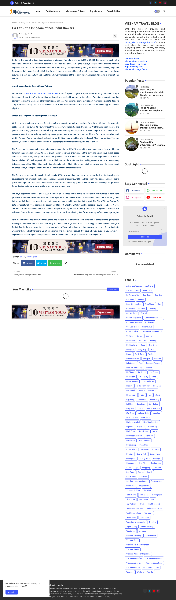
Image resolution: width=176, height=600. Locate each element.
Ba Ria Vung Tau (132, 295)
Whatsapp (56, 263)
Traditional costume (134, 508)
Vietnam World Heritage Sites (138, 554)
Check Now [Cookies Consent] (20, 586)
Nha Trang (152, 427)
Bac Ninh (130, 299)
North (154, 431)
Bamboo (141, 299)
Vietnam (142, 531)
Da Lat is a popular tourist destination (40, 93)
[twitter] (155, 2)
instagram (136, 197)
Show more (112, 289)
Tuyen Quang (131, 526)
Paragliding (131, 445)
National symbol (133, 422)
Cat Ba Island (131, 313)
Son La (141, 472)
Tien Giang (143, 499)
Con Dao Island (132, 327)
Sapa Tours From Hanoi (135, 64)
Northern (149, 436)
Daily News (131, 340)
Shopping (146, 467)
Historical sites (148, 381)
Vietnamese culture (154, 563)
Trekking (152, 522)
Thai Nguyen (156, 495)
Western (140, 572)
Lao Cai (141, 408)
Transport (148, 513)
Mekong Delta (143, 413)
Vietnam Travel (132, 58)
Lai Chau (130, 404)
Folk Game (130, 363)
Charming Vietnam (134, 322)
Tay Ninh (147, 490)
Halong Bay (143, 377)
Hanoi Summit (132, 381)
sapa (136, 467)
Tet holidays (131, 495)
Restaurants (156, 463)
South (149, 472)
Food (140, 363)
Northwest (130, 440)
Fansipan (146, 358)
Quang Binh (141, 454)
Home (37, 11)
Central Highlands (133, 318)
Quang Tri (157, 458)
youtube (157, 197)
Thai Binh (144, 495)
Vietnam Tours (132, 540)
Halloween (130, 377)
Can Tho (141, 308)
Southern (143, 476)
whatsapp (157, 190)
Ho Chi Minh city (143, 386)
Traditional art (154, 504)
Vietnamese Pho (133, 567)
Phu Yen (129, 454)
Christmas (149, 322)
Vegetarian (130, 531)
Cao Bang (152, 308)
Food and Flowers (153, 363)
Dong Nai (130, 349)
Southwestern (157, 481)
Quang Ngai (131, 458)
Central (144, 313)
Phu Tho (155, 449)
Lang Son (130, 408)
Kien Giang (154, 399)
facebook (136, 190)
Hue (149, 395)
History (129, 386)
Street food (130, 486)
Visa (157, 567)
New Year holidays (150, 422)
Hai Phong (154, 372)
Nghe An (130, 427)
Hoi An (142, 390)
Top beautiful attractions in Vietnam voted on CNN (151, 144)
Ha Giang (130, 372)
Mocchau (156, 413)
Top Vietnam (96, 11)
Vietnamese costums (153, 558)
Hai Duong (142, 372)
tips (152, 499)
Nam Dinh (145, 417)
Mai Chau (130, 413)
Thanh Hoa (130, 499)
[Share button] (66, 263)
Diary (143, 345)
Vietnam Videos (132, 549)
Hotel (142, 395)
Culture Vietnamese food (152, 331)
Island (157, 395)
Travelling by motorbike (135, 522)
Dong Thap (142, 349)
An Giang (149, 286)
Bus (159, 304)
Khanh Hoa (142, 399)
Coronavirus (147, 327)
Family (150, 354)
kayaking (130, 399)
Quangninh (131, 463)
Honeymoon (131, 395)
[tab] (37, 11)
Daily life (149, 336)
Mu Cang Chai (132, 417)
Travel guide (23, 22)
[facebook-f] (150, 2)
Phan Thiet (143, 445)
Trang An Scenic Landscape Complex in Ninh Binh (151, 109)
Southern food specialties (136, 481)
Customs (129, 336)
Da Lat (22, 257)
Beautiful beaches (133, 304)
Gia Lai (149, 368)
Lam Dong (141, 404)
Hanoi (154, 377)
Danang (152, 340)
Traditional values (133, 513)
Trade (142, 504)
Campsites (130, 308)
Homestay (152, 390)
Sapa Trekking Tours (134, 66)
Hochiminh (130, 390)
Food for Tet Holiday (134, 368)
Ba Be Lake (147, 290)
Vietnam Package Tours (136, 69)
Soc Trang (130, 472)
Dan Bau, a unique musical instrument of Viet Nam (151, 126)
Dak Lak (142, 340)
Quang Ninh (145, 458)
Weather (129, 572)
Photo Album (131, 449)
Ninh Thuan (143, 431)
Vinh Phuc (147, 567)
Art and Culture (132, 290)
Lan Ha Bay (153, 404)
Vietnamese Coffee (134, 558)
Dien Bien (153, 345)
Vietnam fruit (150, 536)
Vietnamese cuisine (75, 11)
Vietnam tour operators (136, 61)
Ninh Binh (130, 431)
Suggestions (144, 486)
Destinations (52, 11)
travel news (144, 517)
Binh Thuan (149, 304)
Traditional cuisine (154, 508)
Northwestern (144, 440)
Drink (152, 349)
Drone (128, 354)
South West (131, 476)
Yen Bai (150, 572)
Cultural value (132, 331)
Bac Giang (147, 295)
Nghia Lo (141, 427)
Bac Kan (158, 295)
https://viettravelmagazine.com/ (140, 42)
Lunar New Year (153, 408)
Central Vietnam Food (153, 318)
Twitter (43, 263)
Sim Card (157, 467)
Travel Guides (113, 11)
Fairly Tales (139, 354)
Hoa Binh (157, 386)
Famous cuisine (132, 358)
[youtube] (160, 2)
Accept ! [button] (11, 592)
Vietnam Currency (133, 536)
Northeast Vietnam (134, 436)
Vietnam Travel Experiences (137, 545)
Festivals (157, 358)
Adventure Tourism (134, 286)
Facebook (29, 263)
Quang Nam (155, 454)
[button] (157, 11)
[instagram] (165, 2)
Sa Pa (128, 467)
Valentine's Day (147, 526)
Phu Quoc (145, 449)
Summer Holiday (133, 490)
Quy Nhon (143, 463)
